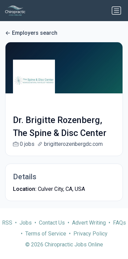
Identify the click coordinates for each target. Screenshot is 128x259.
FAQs (119, 230)
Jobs (25, 230)
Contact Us (52, 230)
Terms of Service (45, 241)
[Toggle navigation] (116, 10)
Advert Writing (89, 230)
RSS (7, 230)
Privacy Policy (90, 241)
